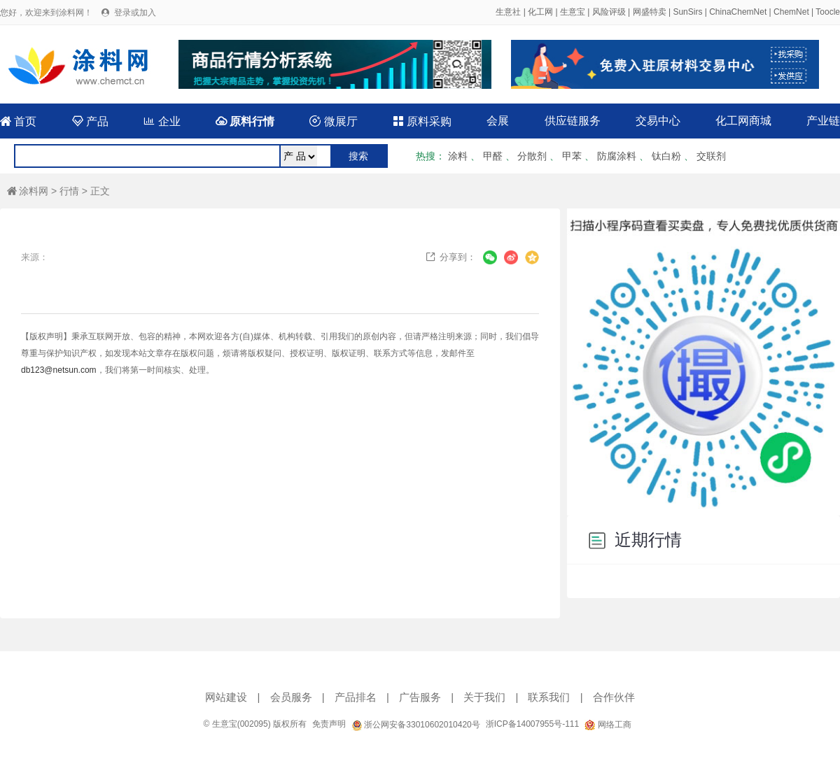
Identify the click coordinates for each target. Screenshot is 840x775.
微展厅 (333, 121)
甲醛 (493, 156)
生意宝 (572, 12)
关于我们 (484, 697)
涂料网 (27, 191)
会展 (497, 121)
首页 (18, 121)
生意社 (508, 12)
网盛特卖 (649, 12)
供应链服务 (573, 121)
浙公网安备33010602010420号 (415, 725)
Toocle (828, 12)
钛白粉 (666, 156)
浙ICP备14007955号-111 (532, 724)
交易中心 (658, 121)
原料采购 (422, 121)
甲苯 (572, 156)
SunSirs (687, 12)
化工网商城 (743, 121)
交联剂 (711, 156)
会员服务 (291, 697)
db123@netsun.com (59, 370)
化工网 (540, 12)
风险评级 (609, 12)
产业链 (823, 121)
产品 (90, 121)
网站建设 (226, 697)
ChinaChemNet (737, 12)
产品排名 (356, 697)
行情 (69, 191)
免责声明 (329, 724)
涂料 (458, 156)
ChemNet (791, 12)
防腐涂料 (616, 156)
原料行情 (245, 121)
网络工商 (607, 725)
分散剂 (532, 156)
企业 (162, 121)
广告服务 (420, 697)
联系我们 (549, 697)
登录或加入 (135, 12)
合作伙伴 (614, 697)
